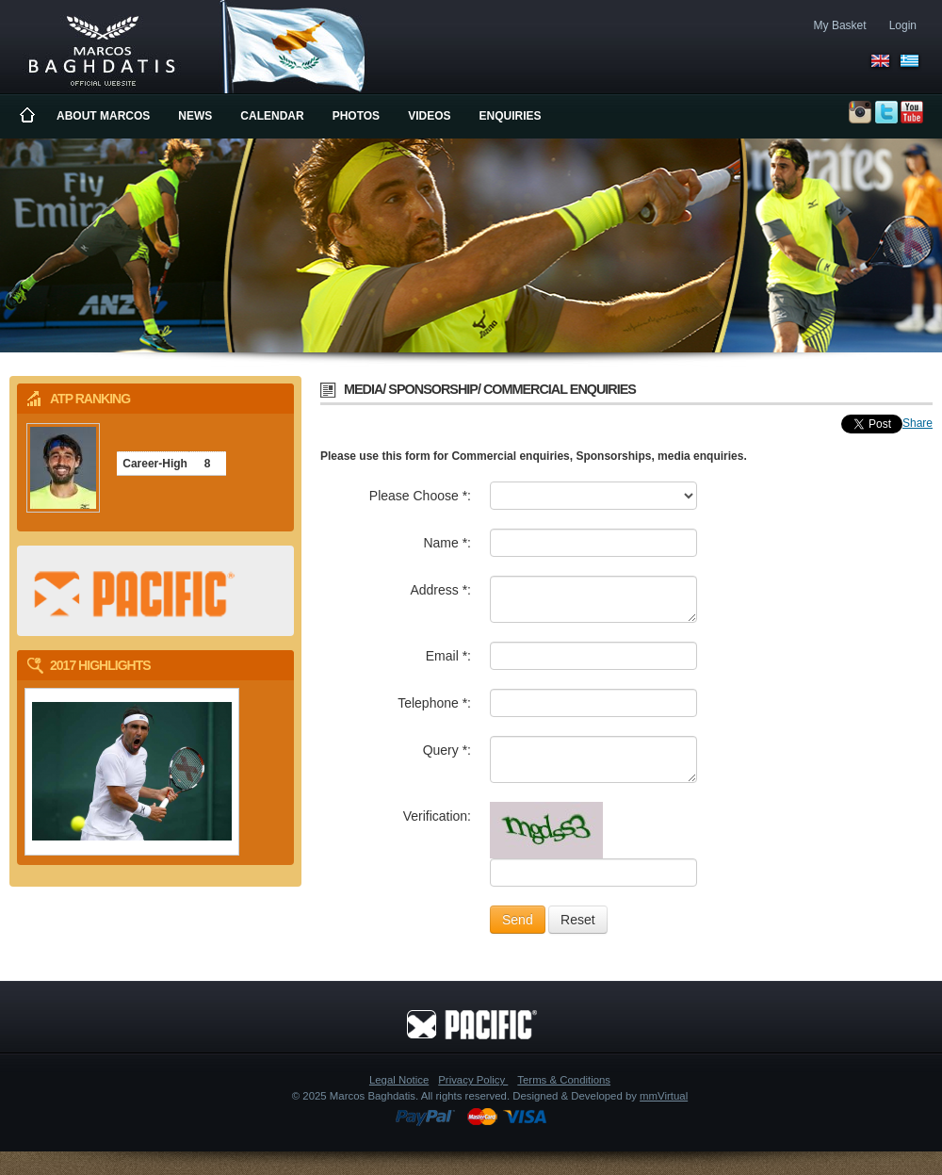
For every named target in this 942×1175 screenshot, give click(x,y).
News (195, 115)
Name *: (447, 542)
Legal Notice (399, 1079)
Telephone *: (434, 702)
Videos (429, 115)
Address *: (440, 589)
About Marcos (103, 115)
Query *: (447, 750)
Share (917, 423)
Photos (356, 115)
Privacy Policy (473, 1079)
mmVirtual (664, 1096)
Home (28, 116)
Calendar (271, 115)
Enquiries (510, 115)
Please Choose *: (420, 495)
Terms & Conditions (563, 1079)
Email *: (448, 655)
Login (903, 25)
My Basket (840, 25)
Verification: (437, 816)
